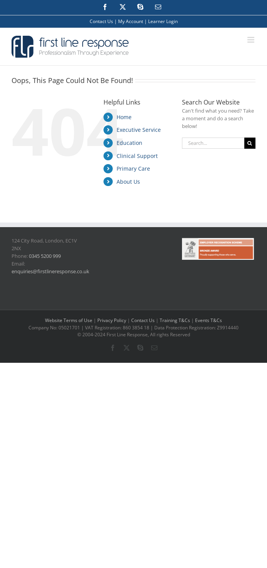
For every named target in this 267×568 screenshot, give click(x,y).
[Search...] (213, 143)
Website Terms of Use (68, 320)
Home (124, 117)
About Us (128, 181)
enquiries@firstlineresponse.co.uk (50, 271)
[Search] (249, 143)
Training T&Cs (175, 320)
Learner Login (163, 21)
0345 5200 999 (45, 255)
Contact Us (101, 21)
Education (129, 142)
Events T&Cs (208, 320)
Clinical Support (137, 155)
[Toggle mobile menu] (251, 40)
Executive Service (139, 129)
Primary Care (133, 168)
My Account (130, 21)
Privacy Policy (111, 320)
